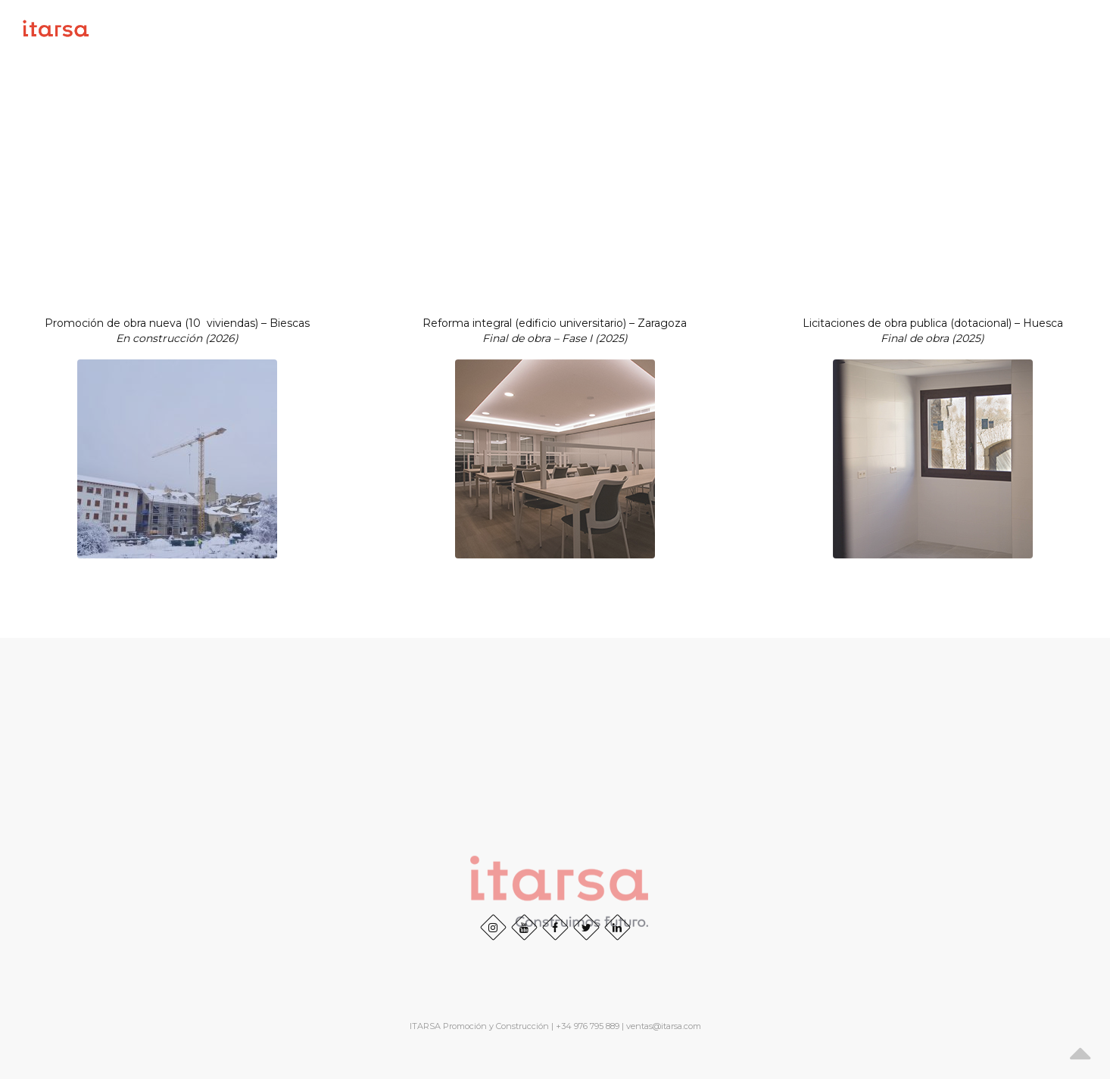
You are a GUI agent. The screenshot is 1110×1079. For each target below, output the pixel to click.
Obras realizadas (908, 28)
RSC (996, 28)
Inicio (603, 28)
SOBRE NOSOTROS (693, 28)
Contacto (1059, 28)
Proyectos (797, 28)
